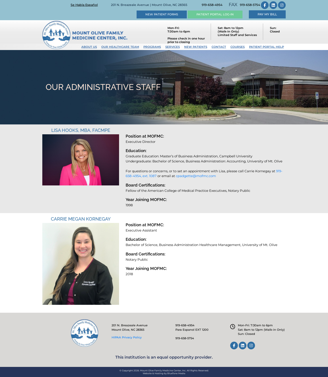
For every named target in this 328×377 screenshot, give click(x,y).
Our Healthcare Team (120, 46)
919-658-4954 (212, 5)
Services (172, 46)
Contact (219, 46)
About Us (89, 46)
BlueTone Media (176, 373)
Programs (152, 46)
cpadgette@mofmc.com (196, 176)
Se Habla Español (84, 5)
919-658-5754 (250, 5)
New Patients (195, 46)
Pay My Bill (267, 14)
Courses (237, 46)
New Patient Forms (161, 14)
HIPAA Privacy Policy (127, 337)
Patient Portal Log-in (215, 14)
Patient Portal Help (266, 46)
